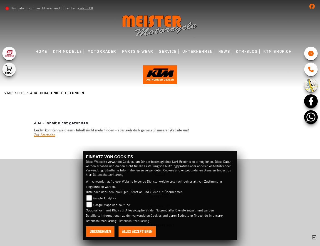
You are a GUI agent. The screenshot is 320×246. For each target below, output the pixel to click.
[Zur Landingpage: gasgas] (9, 53)
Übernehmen (100, 231)
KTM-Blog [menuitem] (247, 51)
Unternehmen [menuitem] (197, 51)
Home (41, 51)
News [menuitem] (224, 51)
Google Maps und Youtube (111, 205)
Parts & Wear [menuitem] (137, 51)
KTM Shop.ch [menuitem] (277, 51)
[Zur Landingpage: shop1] (9, 69)
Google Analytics (104, 198)
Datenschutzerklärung (108, 175)
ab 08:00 (86, 8)
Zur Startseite (44, 135)
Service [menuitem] (167, 51)
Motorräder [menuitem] (102, 51)
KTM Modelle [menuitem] (67, 51)
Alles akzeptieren (137, 231)
